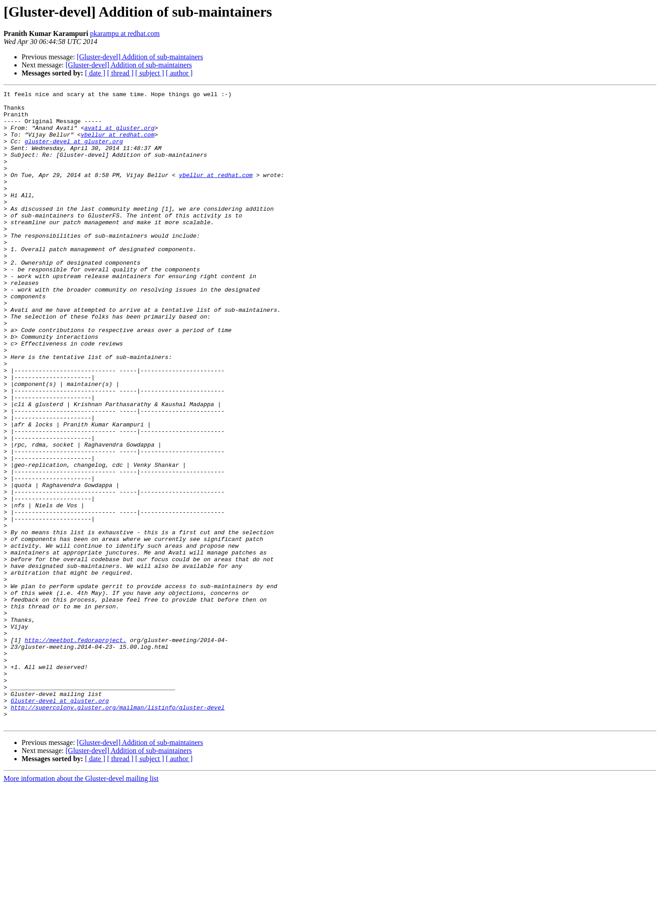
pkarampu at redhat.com (125, 33)
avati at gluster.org (119, 136)
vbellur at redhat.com (118, 144)
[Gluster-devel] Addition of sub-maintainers (140, 57)
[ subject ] (149, 73)
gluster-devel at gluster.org (74, 152)
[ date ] (95, 73)
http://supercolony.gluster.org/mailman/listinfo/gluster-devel (118, 831)
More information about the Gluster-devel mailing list (81, 905)
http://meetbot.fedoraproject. (75, 750)
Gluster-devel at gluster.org (60, 823)
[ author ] (179, 73)
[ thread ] (120, 73)
